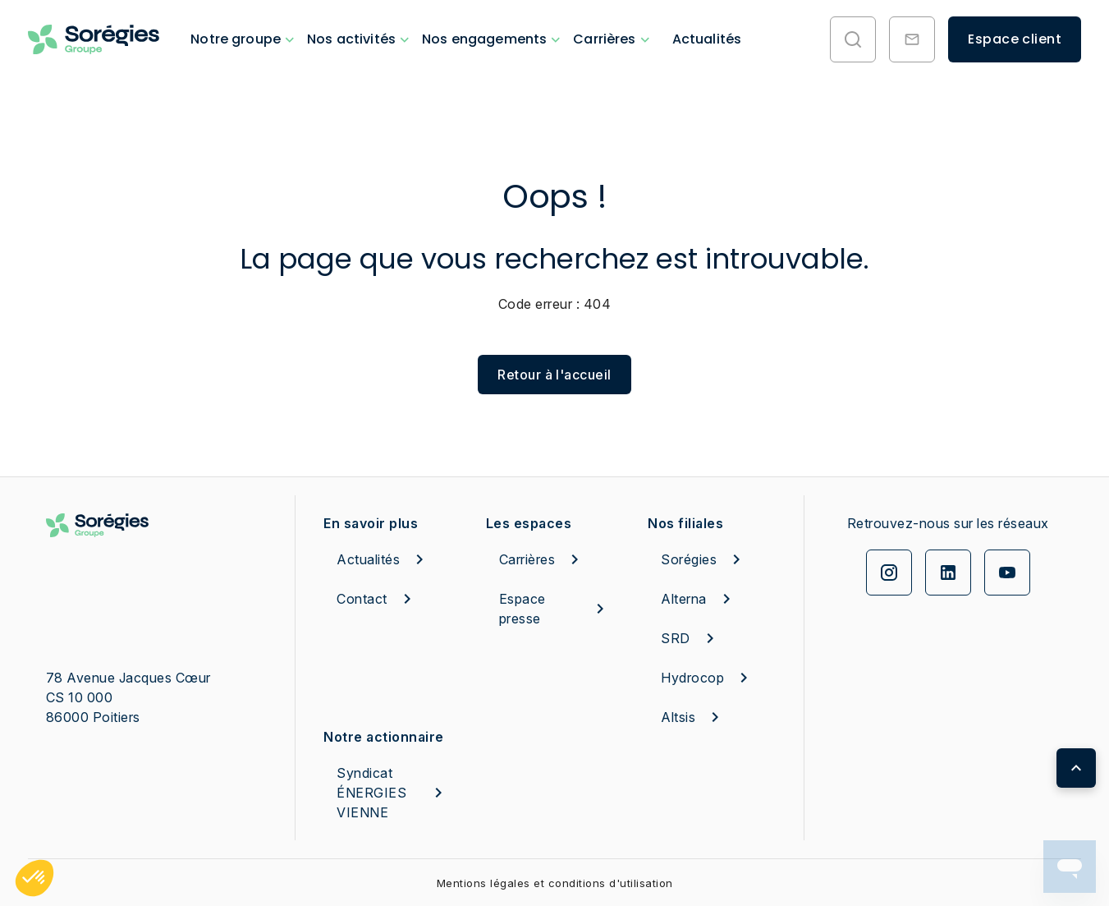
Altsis (693, 717)
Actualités (707, 39)
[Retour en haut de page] (1076, 768)
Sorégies (703, 559)
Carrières (604, 39)
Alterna (698, 599)
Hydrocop (707, 678)
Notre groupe (235, 39)
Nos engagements (484, 39)
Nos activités (351, 39)
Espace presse (555, 609)
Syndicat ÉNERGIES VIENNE (392, 793)
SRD (690, 638)
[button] (34, 878)
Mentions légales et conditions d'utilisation (555, 883)
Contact (377, 599)
